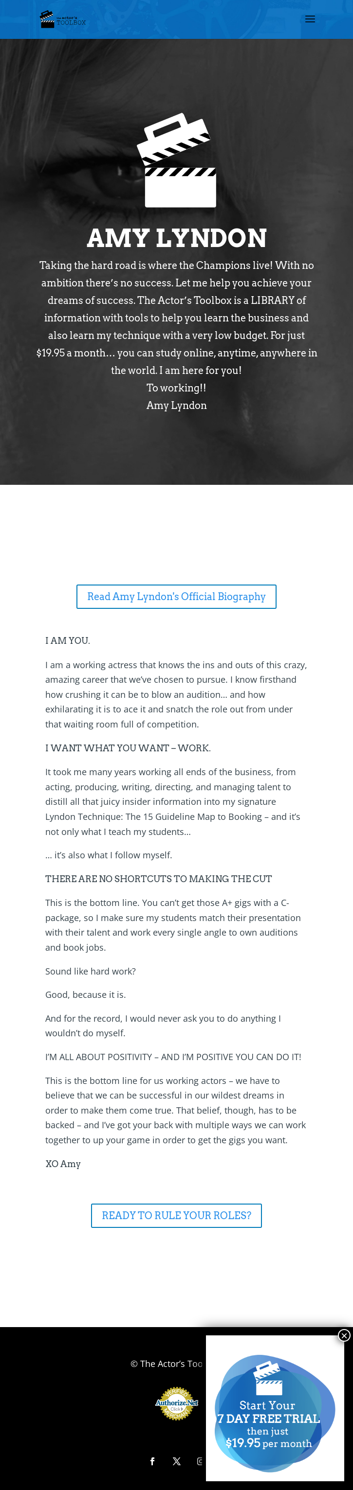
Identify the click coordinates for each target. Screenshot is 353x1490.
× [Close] (344, 1338)
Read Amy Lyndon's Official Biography (176, 597)
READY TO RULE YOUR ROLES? (176, 1216)
